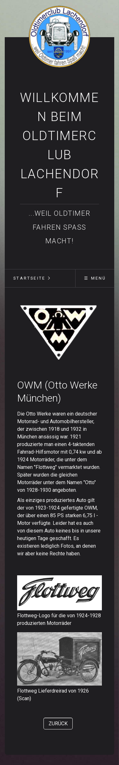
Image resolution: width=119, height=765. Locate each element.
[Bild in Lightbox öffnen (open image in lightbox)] (59, 333)
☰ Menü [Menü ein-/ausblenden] (95, 278)
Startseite (29, 278)
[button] (58, 723)
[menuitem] (29, 278)
